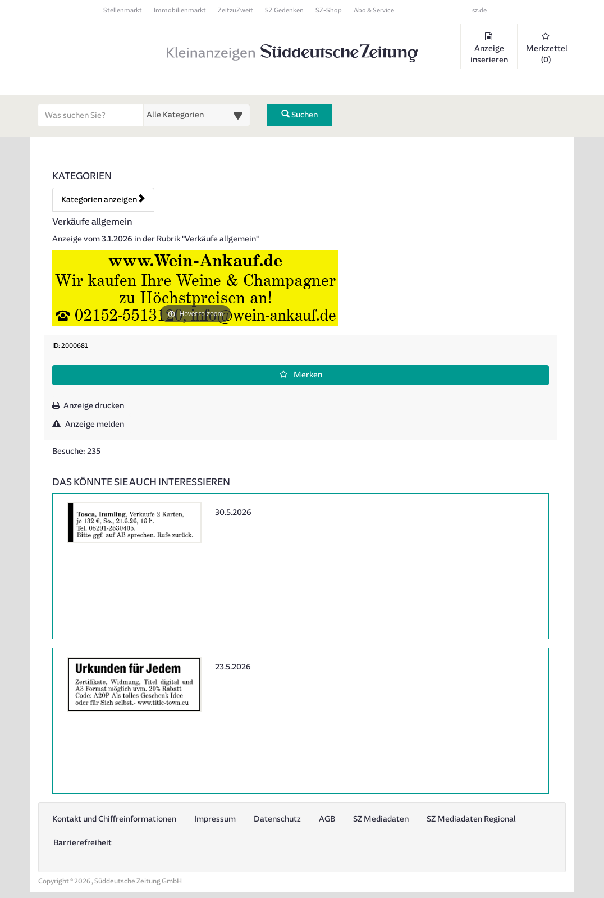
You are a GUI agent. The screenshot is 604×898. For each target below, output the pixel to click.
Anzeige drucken (88, 406)
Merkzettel (547, 48)
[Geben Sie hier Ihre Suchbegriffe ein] (91, 115)
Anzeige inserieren (489, 48)
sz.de (479, 10)
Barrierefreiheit (82, 842)
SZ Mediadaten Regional (471, 819)
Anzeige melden (88, 424)
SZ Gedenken (284, 10)
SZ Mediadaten (381, 819)
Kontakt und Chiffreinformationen (114, 819)
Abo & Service (374, 10)
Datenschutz (277, 819)
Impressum (215, 819)
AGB (327, 819)
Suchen (299, 115)
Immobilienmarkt (180, 10)
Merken (301, 375)
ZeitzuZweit (235, 10)
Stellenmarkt (122, 10)
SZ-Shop (328, 10)
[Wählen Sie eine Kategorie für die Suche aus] (196, 115)
